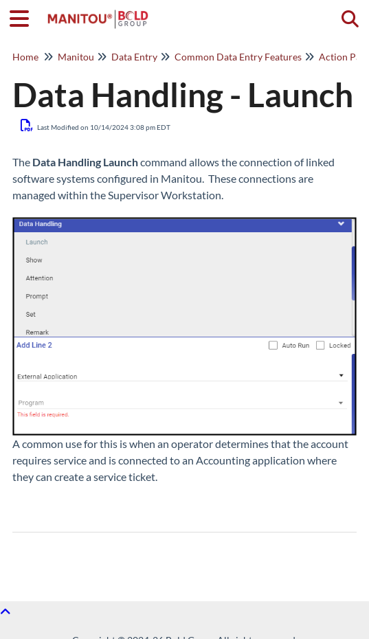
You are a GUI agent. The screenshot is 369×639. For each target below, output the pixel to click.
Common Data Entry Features (238, 57)
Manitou (76, 57)
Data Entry (134, 57)
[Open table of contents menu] (24, 16)
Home (25, 57)
